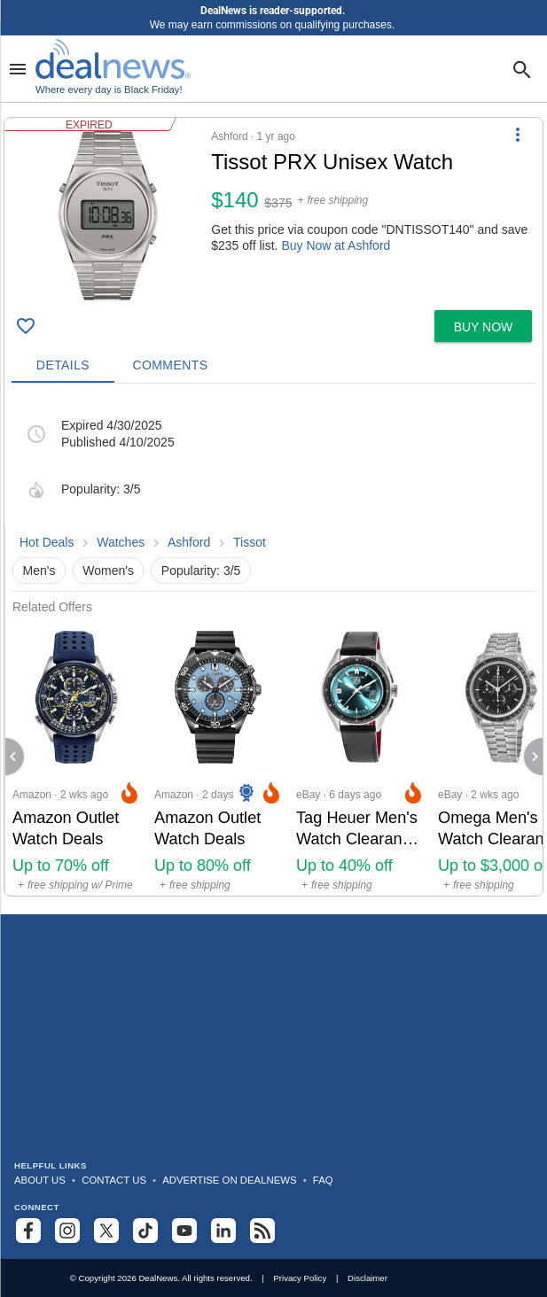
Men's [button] (39, 570)
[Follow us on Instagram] (67, 1230)
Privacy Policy (299, 1278)
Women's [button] (108, 570)
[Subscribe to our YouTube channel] (184, 1230)
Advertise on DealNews (229, 1180)
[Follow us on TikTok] (145, 1230)
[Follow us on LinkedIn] (223, 1230)
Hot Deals (47, 542)
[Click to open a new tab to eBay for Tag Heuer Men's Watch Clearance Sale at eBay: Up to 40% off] (360, 755)
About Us (40, 1180)
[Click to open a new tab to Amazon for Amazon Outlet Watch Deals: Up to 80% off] (218, 755)
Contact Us (114, 1180)
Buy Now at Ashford (335, 245)
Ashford (189, 542)
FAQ (323, 1180)
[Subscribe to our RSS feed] (262, 1230)
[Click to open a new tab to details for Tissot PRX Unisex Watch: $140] (108, 214)
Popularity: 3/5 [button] (201, 570)
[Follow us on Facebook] (28, 1230)
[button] (273, 210)
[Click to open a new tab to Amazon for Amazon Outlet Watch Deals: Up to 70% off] (76, 755)
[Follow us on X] (106, 1230)
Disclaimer (367, 1278)
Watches (121, 542)
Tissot (249, 542)
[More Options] (517, 134)
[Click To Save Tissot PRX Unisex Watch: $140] (25, 326)
